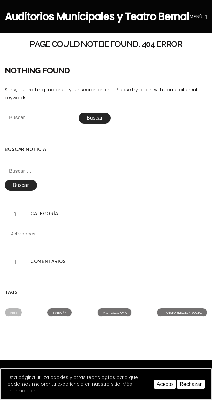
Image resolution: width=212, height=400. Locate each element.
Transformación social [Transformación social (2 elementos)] (182, 312)
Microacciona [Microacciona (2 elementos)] (114, 312)
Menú (198, 16)
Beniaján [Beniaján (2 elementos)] (59, 312)
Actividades (23, 233)
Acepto (165, 384)
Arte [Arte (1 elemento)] (13, 312)
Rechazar (191, 384)
